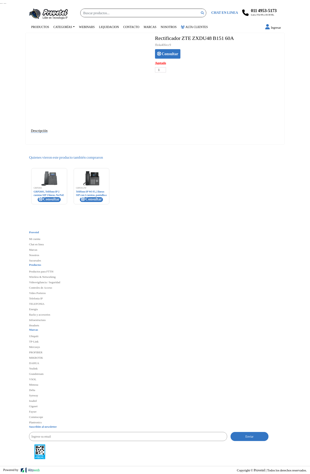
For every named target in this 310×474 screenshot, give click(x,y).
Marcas (150, 27)
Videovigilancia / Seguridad (44, 282)
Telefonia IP (36, 298)
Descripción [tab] (39, 130)
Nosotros (169, 27)
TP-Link (34, 341)
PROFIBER (35, 352)
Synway (33, 395)
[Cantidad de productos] (160, 69)
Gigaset (33, 406)
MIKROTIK (36, 357)
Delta (32, 390)
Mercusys (34, 347)
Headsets (34, 325)
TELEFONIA (37, 303)
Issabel (33, 400)
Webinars (87, 27)
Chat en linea (36, 244)
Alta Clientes (194, 27)
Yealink (33, 368)
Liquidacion (109, 27)
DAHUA (34, 363)
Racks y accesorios (39, 314)
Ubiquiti (33, 336)
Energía (33, 309)
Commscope (36, 417)
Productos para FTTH (41, 271)
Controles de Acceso (40, 287)
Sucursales (35, 260)
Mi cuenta (34, 239)
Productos (40, 27)
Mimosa (33, 384)
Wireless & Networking (42, 276)
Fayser (33, 411)
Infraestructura (37, 320)
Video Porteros (37, 293)
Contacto (131, 27)
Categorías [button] (62, 27)
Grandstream (36, 373)
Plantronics (35, 422)
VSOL (32, 379)
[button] (273, 27)
